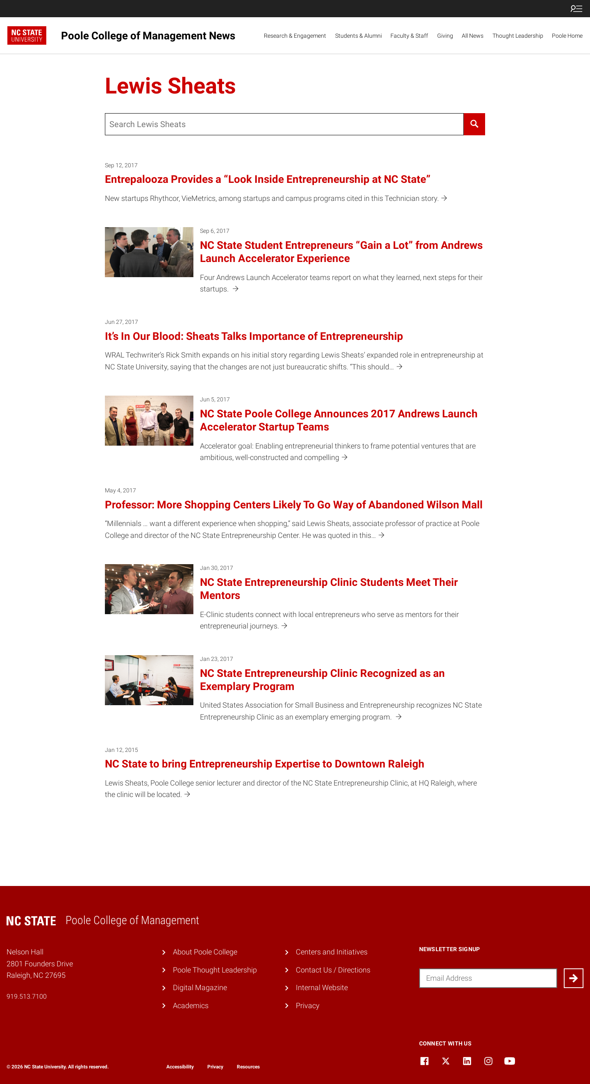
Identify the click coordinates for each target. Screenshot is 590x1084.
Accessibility (180, 1067)
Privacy (308, 1005)
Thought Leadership (517, 35)
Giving (445, 35)
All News (472, 35)
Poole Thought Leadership (215, 970)
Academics (191, 1005)
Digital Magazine (200, 987)
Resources (248, 1067)
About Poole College (205, 951)
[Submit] (573, 978)
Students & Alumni (358, 35)
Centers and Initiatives (332, 951)
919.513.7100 (27, 996)
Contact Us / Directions (333, 970)
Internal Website (322, 987)
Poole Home (567, 35)
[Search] (474, 124)
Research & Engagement (295, 35)
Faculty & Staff (409, 35)
